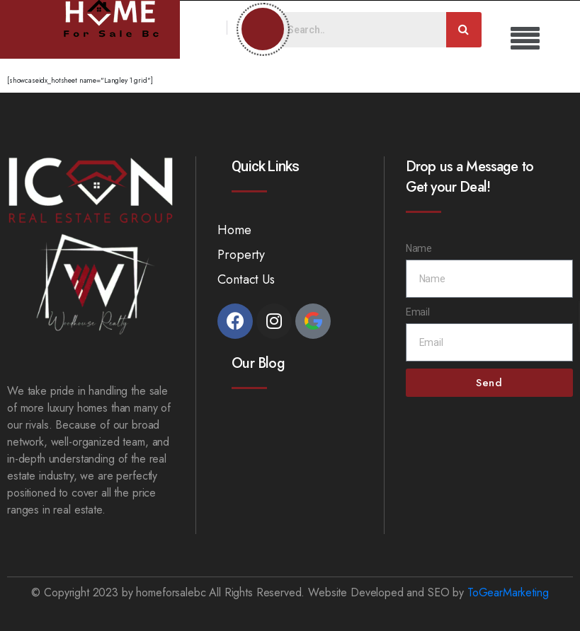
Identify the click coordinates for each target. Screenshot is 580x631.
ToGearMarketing (508, 592)
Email (418, 312)
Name (419, 248)
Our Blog (258, 363)
